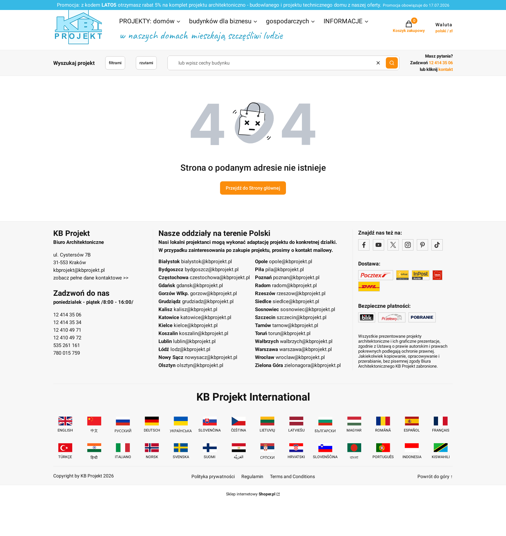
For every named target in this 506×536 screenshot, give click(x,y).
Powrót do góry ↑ (435, 476)
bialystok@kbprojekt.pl (206, 262)
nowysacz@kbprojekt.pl (211, 357)
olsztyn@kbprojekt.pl (200, 365)
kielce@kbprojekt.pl (196, 325)
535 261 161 (66, 345)
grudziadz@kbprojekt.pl (208, 301)
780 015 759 (66, 353)
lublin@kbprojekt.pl (194, 341)
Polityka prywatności (213, 476)
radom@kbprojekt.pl (294, 285)
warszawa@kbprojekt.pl (305, 349)
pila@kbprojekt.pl (284, 269)
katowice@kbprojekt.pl (205, 317)
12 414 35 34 (67, 322)
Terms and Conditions (292, 476)
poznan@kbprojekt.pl (296, 277)
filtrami (115, 63)
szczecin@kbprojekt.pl (302, 317)
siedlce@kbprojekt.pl (296, 301)
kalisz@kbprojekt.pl (195, 309)
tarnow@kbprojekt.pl (295, 325)
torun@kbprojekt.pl (289, 333)
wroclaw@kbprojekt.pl (300, 357)
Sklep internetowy (250, 494)
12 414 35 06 (67, 315)
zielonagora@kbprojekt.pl (312, 365)
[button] (150, 22)
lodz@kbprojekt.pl (190, 349)
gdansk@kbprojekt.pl (199, 285)
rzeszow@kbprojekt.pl (301, 293)
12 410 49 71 (67, 330)
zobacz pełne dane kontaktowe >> (90, 278)
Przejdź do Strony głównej (253, 188)
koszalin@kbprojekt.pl (203, 333)
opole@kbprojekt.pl (290, 262)
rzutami (146, 63)
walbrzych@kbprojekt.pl (306, 341)
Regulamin (252, 476)
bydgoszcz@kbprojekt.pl (212, 269)
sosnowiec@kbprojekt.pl (307, 309)
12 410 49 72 (67, 338)
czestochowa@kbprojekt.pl (220, 277)
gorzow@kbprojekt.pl (213, 293)
